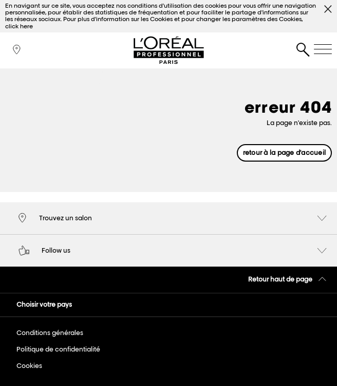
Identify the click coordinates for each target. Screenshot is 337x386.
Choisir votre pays (44, 304)
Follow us (172, 250)
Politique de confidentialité (58, 349)
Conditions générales (49, 333)
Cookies (29, 366)
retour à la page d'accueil (284, 152)
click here (19, 26)
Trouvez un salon (172, 218)
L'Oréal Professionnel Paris (168, 50)
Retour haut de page (288, 279)
